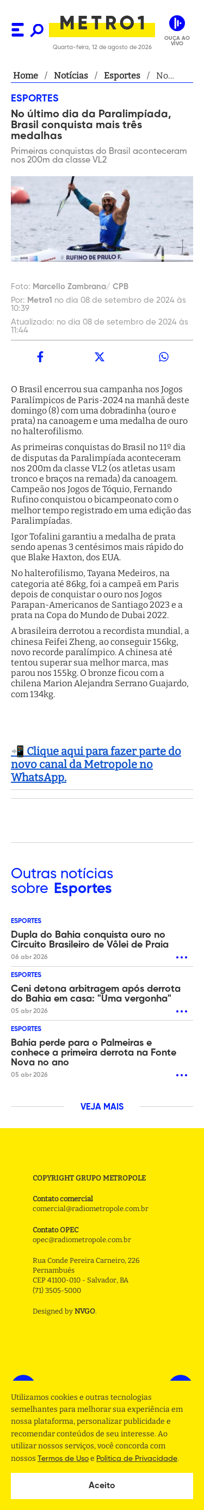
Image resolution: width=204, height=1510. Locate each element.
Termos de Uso (63, 1459)
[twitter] (99, 356)
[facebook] (40, 356)
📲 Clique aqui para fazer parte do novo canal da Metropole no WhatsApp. (96, 764)
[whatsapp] (163, 356)
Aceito (102, 1486)
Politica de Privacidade (136, 1459)
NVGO (85, 1311)
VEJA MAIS (102, 1107)
